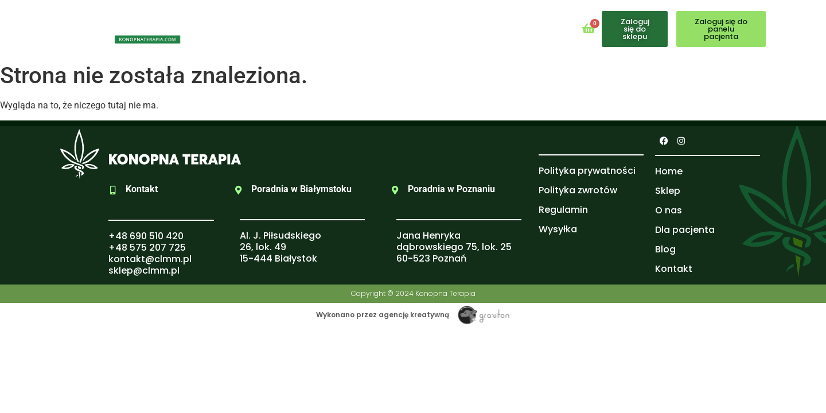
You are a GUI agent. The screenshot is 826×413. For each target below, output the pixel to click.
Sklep (293, 28)
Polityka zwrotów (578, 190)
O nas (341, 28)
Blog (467, 28)
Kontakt (518, 28)
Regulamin (563, 209)
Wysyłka (558, 229)
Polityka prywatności (587, 170)
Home (246, 28)
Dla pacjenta (406, 28)
